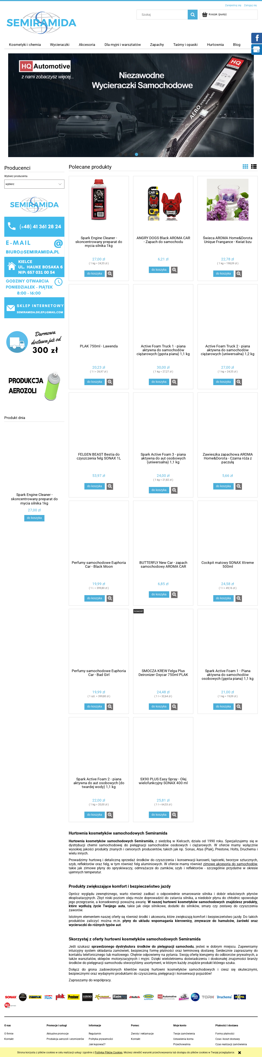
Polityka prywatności (101, 1038)
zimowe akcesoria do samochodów (230, 864)
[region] (131, 105)
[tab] (120, 154)
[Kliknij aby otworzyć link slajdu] (131, 105)
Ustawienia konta (183, 1038)
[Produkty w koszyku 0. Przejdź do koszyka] (215, 14)
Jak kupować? (97, 1044)
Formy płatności (224, 1033)
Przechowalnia (181, 1044)
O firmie (8, 1033)
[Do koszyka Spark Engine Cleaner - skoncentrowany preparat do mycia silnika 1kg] (34, 518)
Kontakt (9, 1038)
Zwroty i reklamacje (142, 1033)
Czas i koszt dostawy (227, 1038)
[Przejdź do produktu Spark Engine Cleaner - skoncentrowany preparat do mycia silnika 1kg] (34, 467)
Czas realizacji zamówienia (231, 1044)
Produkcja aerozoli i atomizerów (65, 1038)
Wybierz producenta (15, 176)
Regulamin (95, 1033)
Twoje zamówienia (184, 1033)
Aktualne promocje (58, 1033)
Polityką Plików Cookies (108, 1052)
